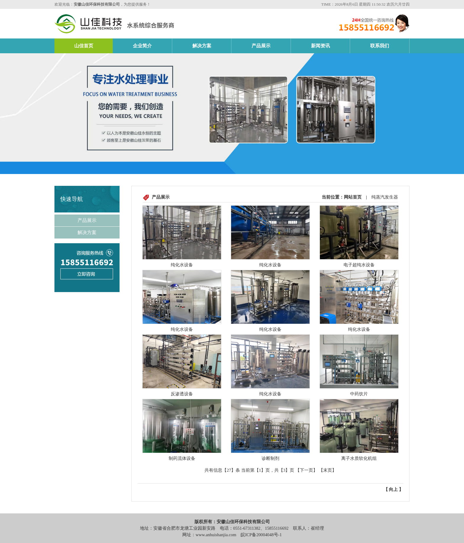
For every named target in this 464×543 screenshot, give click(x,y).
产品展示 (261, 45)
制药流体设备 (182, 458)
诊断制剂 (270, 458)
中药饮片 (359, 393)
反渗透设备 (182, 393)
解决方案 (201, 45)
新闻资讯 (320, 45)
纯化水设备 (182, 264)
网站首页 (353, 197)
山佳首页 (83, 45)
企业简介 (142, 45)
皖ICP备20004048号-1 (261, 534)
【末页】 (327, 470)
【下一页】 (306, 470)
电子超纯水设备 (359, 264)
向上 (393, 489)
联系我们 (379, 45)
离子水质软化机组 (359, 458)
